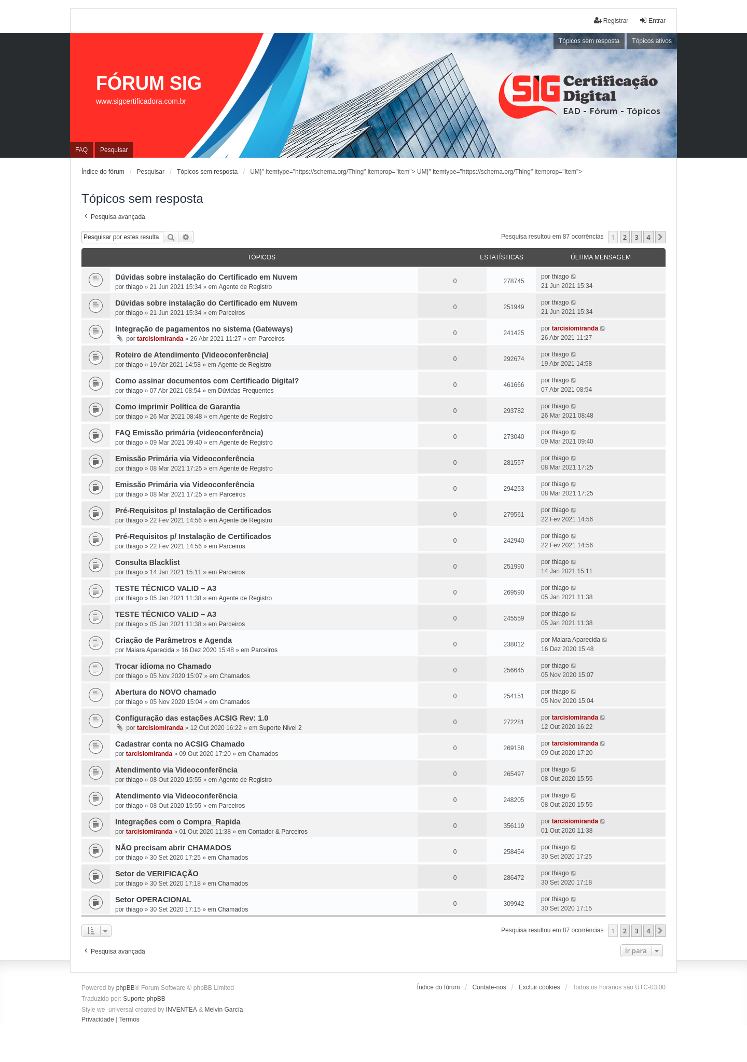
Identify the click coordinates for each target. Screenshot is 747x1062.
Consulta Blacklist (147, 562)
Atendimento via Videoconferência (176, 770)
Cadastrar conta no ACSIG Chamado (180, 744)
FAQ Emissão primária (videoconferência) (189, 433)
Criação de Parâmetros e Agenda (173, 640)
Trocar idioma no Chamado (163, 666)
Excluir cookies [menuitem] (539, 987)
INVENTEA (181, 1009)
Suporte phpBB (144, 998)
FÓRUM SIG (149, 83)
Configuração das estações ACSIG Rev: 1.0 (191, 718)
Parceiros (232, 312)
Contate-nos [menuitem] (489, 987)
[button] (660, 237)
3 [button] (636, 237)
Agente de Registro (245, 287)
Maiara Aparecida (150, 650)
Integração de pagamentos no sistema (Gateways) (204, 329)
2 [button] (625, 237)
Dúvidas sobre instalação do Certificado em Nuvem (206, 277)
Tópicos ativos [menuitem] (652, 41)
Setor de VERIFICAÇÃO (157, 874)
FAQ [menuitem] (81, 150)
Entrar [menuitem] (652, 20)
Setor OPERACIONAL (153, 899)
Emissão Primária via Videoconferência (185, 458)
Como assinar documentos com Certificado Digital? (207, 381)
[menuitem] (97, 1020)
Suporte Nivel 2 (280, 728)
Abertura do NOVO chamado (165, 692)
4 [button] (648, 237)
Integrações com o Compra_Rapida (178, 822)
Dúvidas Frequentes (245, 390)
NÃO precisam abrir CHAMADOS (173, 848)
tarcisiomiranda (160, 338)
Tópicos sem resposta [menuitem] (589, 41)
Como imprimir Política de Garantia (177, 407)
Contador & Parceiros (278, 831)
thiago (134, 287)
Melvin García (223, 1009)
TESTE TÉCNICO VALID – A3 (165, 588)
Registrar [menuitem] (611, 20)
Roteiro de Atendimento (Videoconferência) (192, 355)
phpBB (125, 987)
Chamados (235, 676)
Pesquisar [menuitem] (114, 150)
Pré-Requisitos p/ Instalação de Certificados (193, 510)
